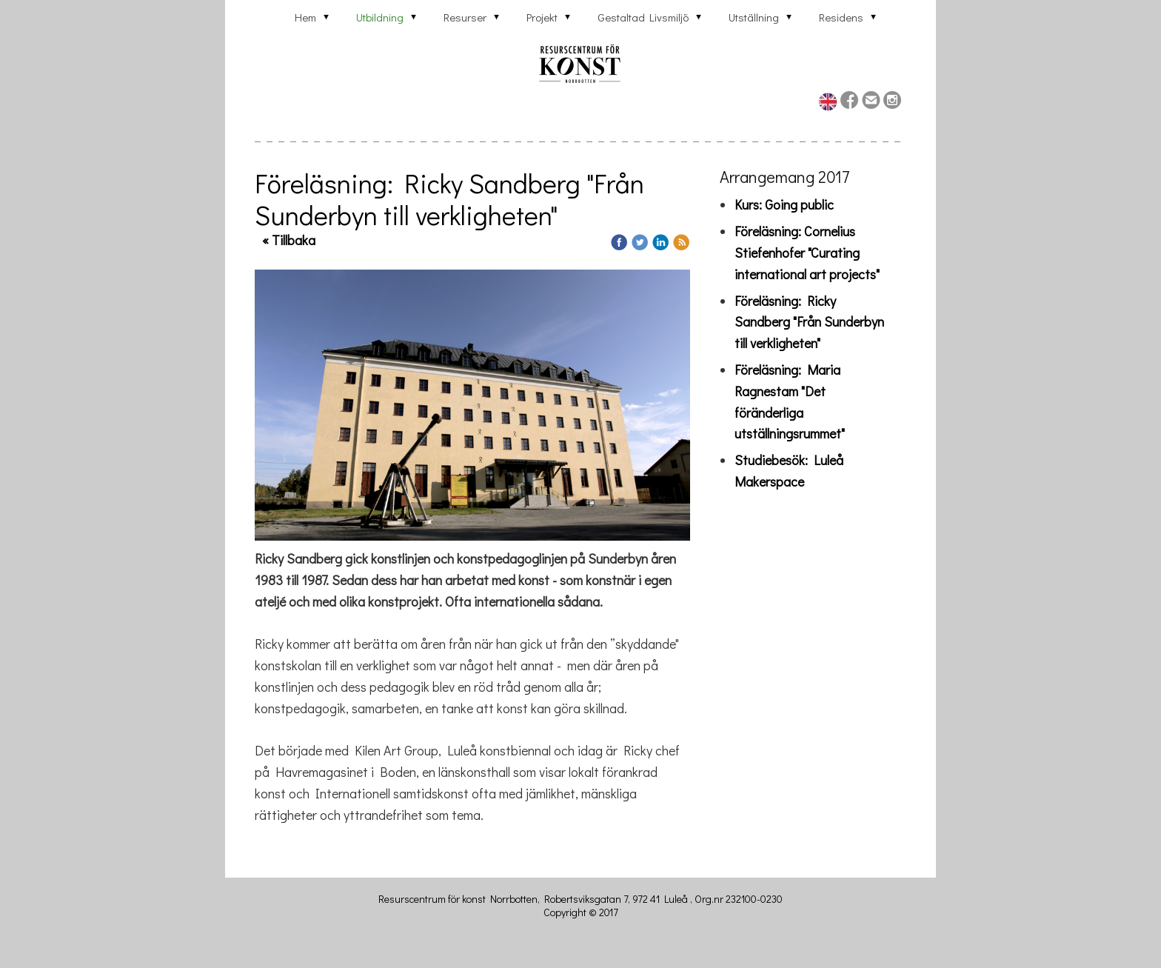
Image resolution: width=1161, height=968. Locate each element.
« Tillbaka (288, 240)
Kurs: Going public (784, 204)
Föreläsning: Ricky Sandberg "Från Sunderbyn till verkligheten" (809, 322)
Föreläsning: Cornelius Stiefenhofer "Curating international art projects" (807, 252)
